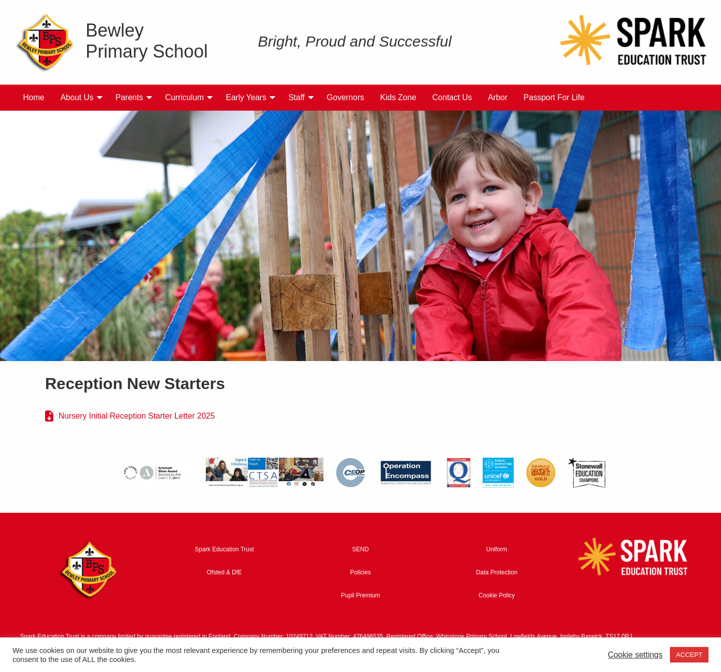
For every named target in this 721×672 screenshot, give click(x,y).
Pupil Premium (360, 595)
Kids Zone (398, 97)
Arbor (497, 97)
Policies (360, 572)
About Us (77, 97)
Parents (129, 97)
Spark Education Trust (224, 549)
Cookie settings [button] (635, 654)
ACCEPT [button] (689, 654)
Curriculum (184, 97)
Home (34, 97)
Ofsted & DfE (224, 572)
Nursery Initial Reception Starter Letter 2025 (137, 416)
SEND (360, 549)
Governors (346, 97)
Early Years (246, 97)
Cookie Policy (497, 595)
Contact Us (452, 97)
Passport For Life (554, 97)
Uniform (496, 549)
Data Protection (497, 572)
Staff (296, 97)
